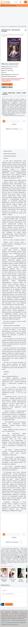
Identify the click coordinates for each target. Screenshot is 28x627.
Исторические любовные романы (9, 64)
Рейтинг (3, 622)
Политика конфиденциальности (18, 620)
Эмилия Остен (8, 68)
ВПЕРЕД (14, 124)
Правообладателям (5, 620)
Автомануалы (23, 622)
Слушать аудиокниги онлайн (12, 622)
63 (24, 121)
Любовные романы (14, 63)
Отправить (9, 604)
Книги (6, 63)
